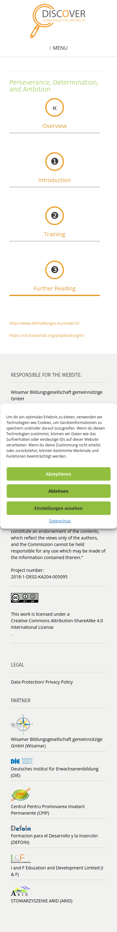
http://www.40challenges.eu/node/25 (44, 323)
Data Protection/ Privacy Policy (42, 682)
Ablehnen (58, 491)
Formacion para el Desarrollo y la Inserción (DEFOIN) (54, 839)
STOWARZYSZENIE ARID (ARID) (41, 901)
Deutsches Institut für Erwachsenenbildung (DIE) (54, 772)
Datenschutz (60, 521)
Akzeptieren (58, 474)
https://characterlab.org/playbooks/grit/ (46, 335)
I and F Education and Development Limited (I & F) (57, 871)
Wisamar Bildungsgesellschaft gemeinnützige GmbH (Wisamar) (56, 742)
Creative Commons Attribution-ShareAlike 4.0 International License (57, 624)
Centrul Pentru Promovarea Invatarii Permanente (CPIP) (48, 809)
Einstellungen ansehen (58, 508)
